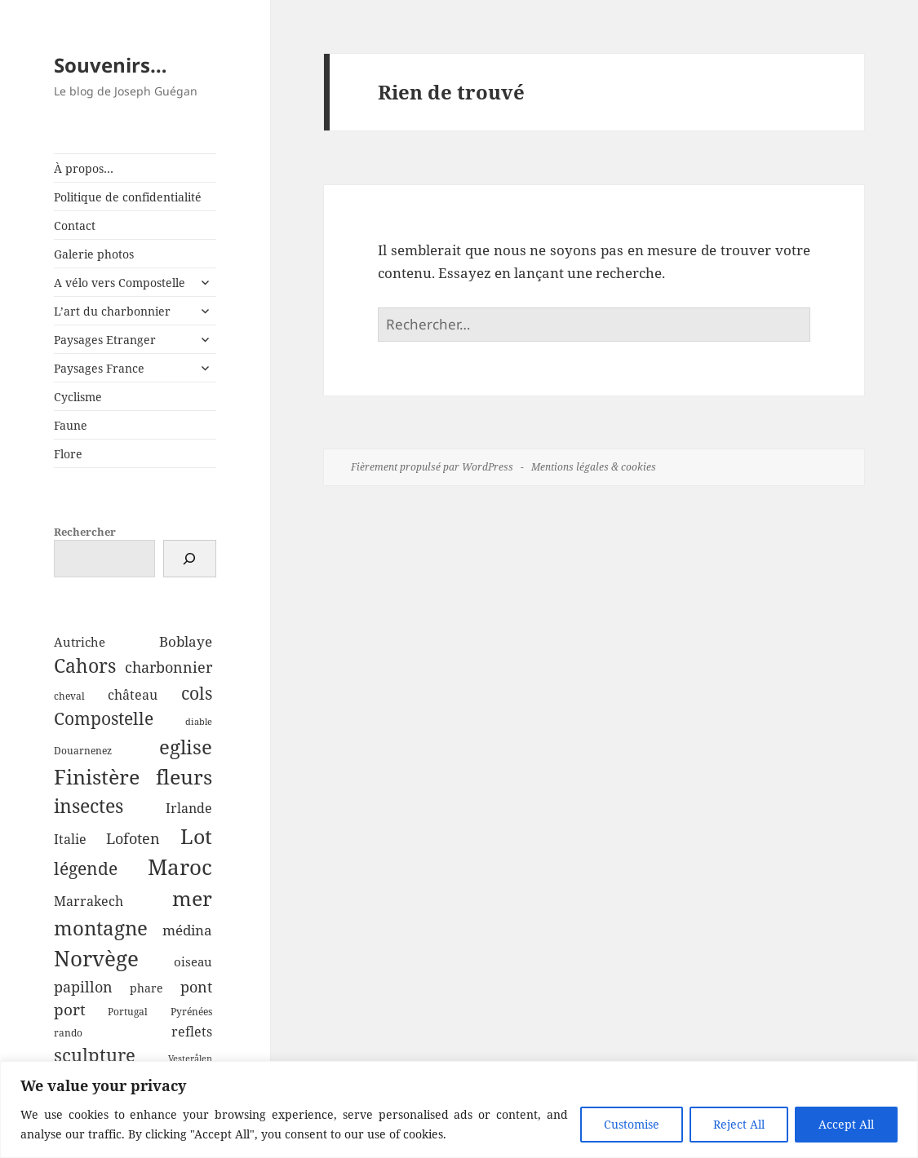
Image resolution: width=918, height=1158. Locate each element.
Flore (68, 454)
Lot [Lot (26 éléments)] (196, 836)
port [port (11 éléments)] (70, 1009)
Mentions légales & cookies (593, 466)
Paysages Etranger (105, 339)
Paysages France (99, 368)
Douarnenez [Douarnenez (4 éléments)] (83, 751)
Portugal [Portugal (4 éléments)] (128, 1012)
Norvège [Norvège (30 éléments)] (96, 958)
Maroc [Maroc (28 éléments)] (180, 867)
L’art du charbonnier (112, 311)
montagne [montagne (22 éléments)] (101, 927)
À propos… (83, 168)
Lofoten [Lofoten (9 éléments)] (133, 838)
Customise (631, 1124)
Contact (74, 225)
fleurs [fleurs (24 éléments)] (184, 776)
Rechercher (85, 531)
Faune (70, 425)
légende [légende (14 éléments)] (86, 868)
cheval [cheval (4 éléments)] (69, 696)
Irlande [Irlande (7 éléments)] (189, 808)
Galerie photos (94, 254)
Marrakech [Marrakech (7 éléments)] (88, 901)
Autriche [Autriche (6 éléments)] (79, 642)
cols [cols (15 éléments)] (196, 693)
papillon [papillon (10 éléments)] (83, 986)
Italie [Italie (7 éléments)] (70, 839)
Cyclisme (78, 396)
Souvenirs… (110, 64)
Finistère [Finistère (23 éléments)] (97, 776)
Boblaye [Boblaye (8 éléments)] (185, 641)
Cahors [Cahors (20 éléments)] (85, 665)
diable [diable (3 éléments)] (198, 721)
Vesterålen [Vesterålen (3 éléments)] (190, 1058)
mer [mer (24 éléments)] (192, 898)
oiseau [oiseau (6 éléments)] (193, 961)
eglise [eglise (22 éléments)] (185, 746)
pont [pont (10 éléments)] (196, 986)
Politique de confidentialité (128, 197)
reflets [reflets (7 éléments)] (191, 1032)
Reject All (739, 1124)
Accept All (846, 1124)
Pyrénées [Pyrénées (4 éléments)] (191, 1012)
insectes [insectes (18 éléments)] (88, 806)
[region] (459, 1109)
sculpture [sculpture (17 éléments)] (94, 1054)
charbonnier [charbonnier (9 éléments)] (168, 667)
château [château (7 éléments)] (132, 695)
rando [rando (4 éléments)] (68, 1033)
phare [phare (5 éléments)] (146, 988)
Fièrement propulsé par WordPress (432, 466)
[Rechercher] (189, 558)
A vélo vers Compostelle (119, 282)
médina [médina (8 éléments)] (187, 930)
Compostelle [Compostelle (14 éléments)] (103, 718)
